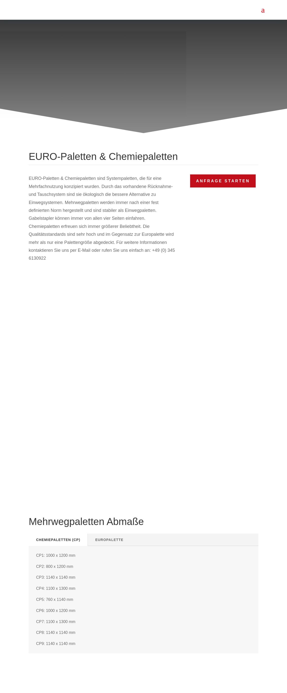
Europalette (109, 314)
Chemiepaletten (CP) (58, 314)
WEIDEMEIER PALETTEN (150, 684)
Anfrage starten (223, 181)
